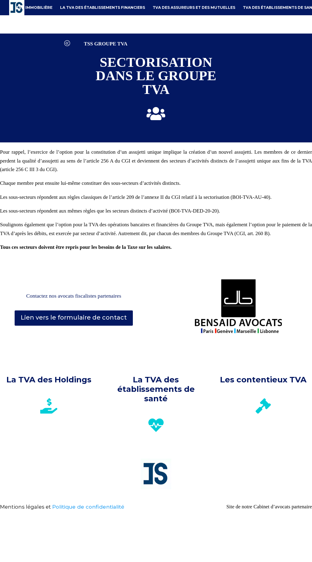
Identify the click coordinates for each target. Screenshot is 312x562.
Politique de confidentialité (88, 507)
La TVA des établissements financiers (102, 7)
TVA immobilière (34, 7)
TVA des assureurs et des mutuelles (194, 7)
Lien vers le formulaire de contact (74, 317)
